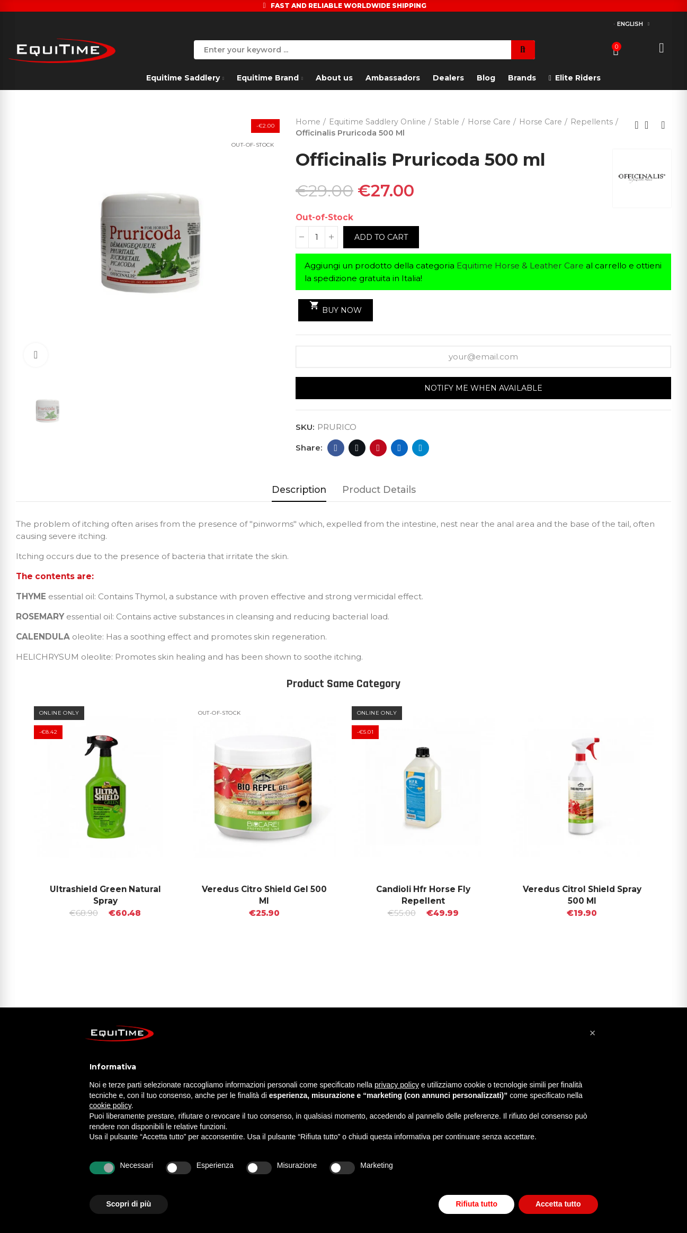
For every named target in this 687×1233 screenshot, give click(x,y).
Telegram (421, 447)
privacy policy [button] (396, 1085)
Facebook (336, 447)
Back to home (650, 125)
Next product (663, 125)
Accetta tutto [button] (558, 1204)
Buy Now (335, 308)
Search (523, 49)
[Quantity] (317, 237)
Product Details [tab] (379, 489)
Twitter (357, 447)
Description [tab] (299, 489)
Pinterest (378, 447)
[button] (592, 1032)
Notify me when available (483, 388)
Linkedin (400, 447)
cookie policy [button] (110, 1105)
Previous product (637, 125)
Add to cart (381, 237)
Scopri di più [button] (128, 1204)
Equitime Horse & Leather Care (520, 265)
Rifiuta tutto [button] (476, 1204)
